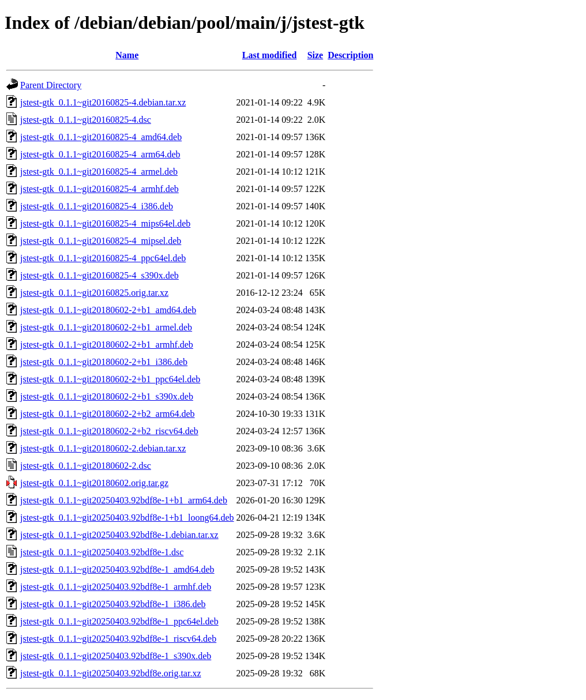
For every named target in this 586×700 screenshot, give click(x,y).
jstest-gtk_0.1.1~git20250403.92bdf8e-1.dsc (101, 552)
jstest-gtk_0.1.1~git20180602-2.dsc (85, 466)
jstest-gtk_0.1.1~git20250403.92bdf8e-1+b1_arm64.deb (123, 500)
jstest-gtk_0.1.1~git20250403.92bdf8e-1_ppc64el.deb (119, 621)
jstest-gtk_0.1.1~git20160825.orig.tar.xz (94, 293)
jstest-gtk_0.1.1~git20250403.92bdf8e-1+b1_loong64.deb (127, 517)
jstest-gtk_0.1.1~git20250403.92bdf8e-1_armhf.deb (115, 587)
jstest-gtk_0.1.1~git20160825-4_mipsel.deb (100, 241)
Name (126, 55)
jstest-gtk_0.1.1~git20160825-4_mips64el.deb (105, 223)
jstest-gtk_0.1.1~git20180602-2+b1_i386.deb (103, 362)
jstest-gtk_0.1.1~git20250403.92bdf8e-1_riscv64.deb (118, 638)
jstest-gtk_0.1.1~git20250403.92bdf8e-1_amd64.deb (117, 569)
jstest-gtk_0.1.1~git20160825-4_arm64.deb (100, 154)
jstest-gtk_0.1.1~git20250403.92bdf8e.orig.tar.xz (110, 673)
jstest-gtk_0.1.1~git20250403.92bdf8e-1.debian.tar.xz (119, 535)
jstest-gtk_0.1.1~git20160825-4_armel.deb (99, 171)
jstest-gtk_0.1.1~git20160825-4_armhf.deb (99, 189)
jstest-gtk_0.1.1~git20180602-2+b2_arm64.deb (107, 414)
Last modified (269, 55)
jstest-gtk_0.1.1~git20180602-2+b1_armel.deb (106, 327)
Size (315, 55)
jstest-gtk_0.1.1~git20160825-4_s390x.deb (99, 275)
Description (350, 55)
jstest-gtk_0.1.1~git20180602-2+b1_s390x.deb (106, 396)
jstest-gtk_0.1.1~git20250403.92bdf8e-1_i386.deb (113, 604)
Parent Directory (50, 85)
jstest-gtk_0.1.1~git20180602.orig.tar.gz (94, 483)
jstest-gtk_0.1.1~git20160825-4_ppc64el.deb (103, 258)
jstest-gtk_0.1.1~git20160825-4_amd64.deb (101, 137)
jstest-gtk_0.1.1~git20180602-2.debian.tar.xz (103, 448)
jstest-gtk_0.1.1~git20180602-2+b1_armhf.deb (106, 344)
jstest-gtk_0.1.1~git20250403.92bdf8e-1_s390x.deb (115, 656)
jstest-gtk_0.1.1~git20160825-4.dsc (85, 120)
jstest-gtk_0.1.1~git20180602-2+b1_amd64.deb (108, 310)
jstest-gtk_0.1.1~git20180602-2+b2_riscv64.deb (109, 431)
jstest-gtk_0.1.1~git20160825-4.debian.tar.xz (103, 102)
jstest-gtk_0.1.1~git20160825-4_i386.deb (96, 206)
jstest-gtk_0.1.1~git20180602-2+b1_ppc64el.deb (110, 379)
